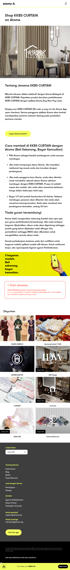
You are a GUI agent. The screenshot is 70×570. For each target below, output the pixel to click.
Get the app (13, 532)
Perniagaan (10, 487)
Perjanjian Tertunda (14, 506)
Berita (8, 475)
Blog (7, 472)
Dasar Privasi (11, 503)
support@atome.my (14, 515)
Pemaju (9, 490)
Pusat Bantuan (12, 478)
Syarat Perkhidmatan (14, 500)
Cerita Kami (10, 469)
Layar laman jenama (18, 134)
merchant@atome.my (14, 522)
